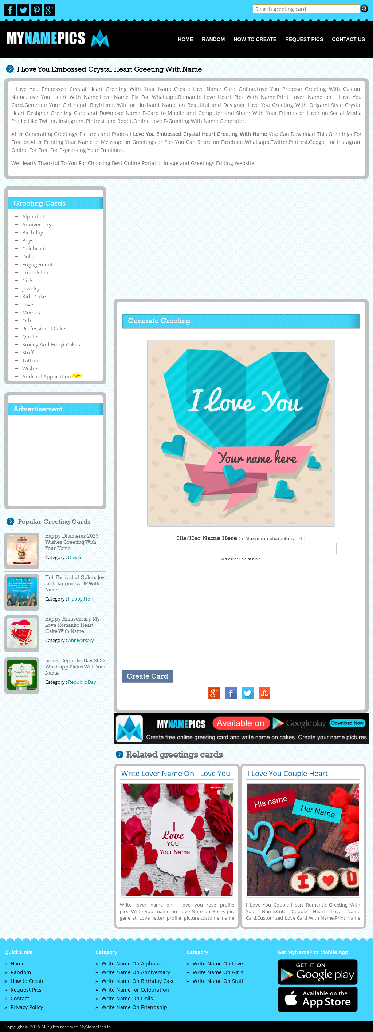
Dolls (28, 256)
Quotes (31, 336)
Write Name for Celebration (135, 989)
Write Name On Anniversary (136, 972)
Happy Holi (80, 598)
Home (185, 39)
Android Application (52, 376)
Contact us (348, 39)
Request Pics (304, 39)
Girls (28, 280)
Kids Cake (34, 296)
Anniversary (36, 224)
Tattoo (30, 360)
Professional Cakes (45, 328)
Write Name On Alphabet (132, 963)
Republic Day (82, 682)
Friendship (35, 272)
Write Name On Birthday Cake (138, 980)
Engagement (37, 264)
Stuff (28, 352)
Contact (20, 998)
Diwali (74, 557)
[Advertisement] (240, 239)
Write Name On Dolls (127, 998)
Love (27, 304)
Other (29, 320)
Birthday (32, 232)
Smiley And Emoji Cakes (51, 344)
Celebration (36, 248)
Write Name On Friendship (134, 1007)
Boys (28, 240)
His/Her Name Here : (241, 538)
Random (213, 39)
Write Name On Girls (218, 972)
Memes (31, 312)
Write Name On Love (218, 963)
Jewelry (31, 288)
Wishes (31, 368)
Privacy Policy (27, 1007)
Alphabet (33, 216)
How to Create (254, 39)
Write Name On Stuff (218, 980)
